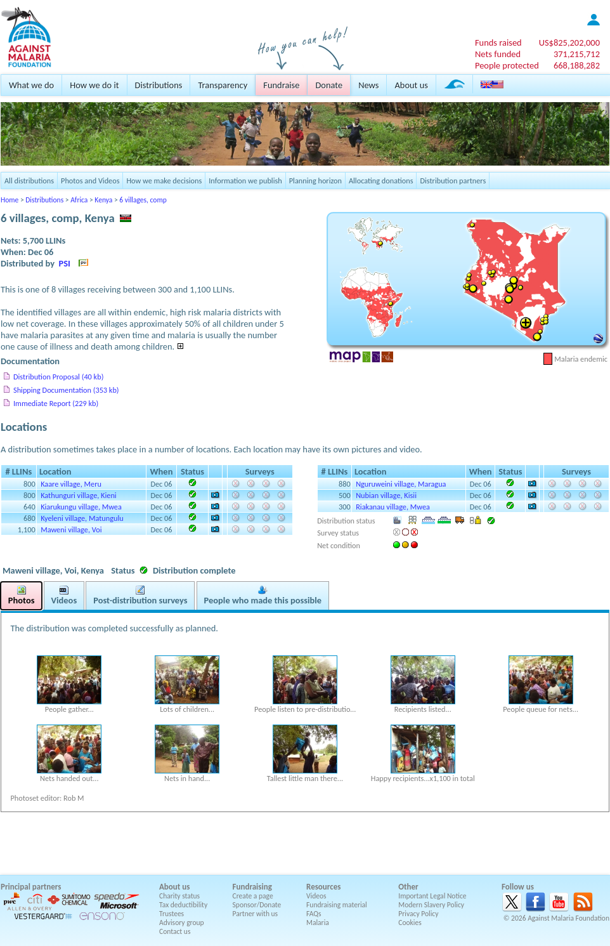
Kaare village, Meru (71, 484)
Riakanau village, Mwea (393, 506)
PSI (64, 263)
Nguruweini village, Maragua (401, 484)
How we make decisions (164, 180)
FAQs (313, 913)
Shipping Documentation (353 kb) (66, 390)
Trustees (171, 913)
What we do (31, 85)
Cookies (410, 922)
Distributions (159, 85)
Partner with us (255, 913)
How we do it (94, 85)
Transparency (222, 85)
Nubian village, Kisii (386, 495)
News (368, 85)
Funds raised (498, 42)
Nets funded (498, 54)
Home (9, 199)
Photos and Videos (90, 180)
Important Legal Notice (432, 895)
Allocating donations (381, 180)
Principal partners (31, 886)
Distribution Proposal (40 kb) (58, 376)
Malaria (317, 922)
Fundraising (252, 886)
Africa (79, 199)
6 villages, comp (142, 199)
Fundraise (281, 85)
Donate (328, 85)
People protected (507, 65)
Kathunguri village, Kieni (78, 495)
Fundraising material (336, 904)
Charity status (179, 895)
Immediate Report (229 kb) (55, 403)
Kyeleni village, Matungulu (82, 518)
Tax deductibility (183, 904)
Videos (316, 895)
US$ (569, 42)
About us (410, 85)
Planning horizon (315, 180)
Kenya (103, 199)
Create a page (253, 895)
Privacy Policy (418, 913)
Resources (323, 886)
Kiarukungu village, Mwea (81, 506)
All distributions (29, 180)
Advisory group (181, 922)
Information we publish (245, 180)
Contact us (174, 931)
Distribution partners (453, 180)
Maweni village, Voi (71, 529)
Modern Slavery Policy (431, 904)
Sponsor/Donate (257, 904)
